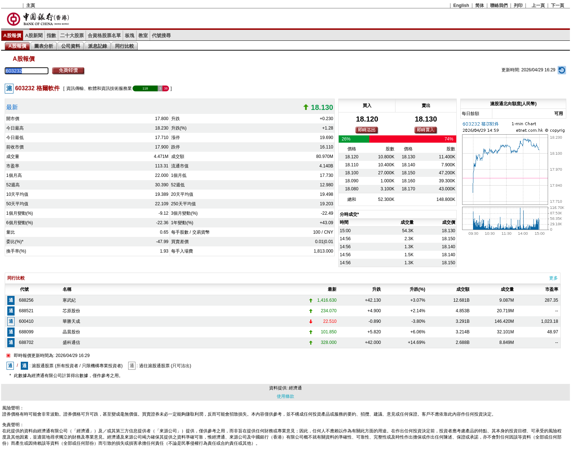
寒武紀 (69, 300)
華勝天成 (71, 321)
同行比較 (124, 46)
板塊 (129, 35)
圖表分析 (43, 46)
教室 (143, 35)
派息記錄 (97, 46)
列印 (518, 5)
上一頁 (538, 5)
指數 (51, 35)
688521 (26, 310)
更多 (553, 278)
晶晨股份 (71, 331)
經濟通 (295, 387)
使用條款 (285, 396)
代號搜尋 (161, 35)
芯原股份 (71, 310)
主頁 (30, 5)
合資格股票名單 (104, 35)
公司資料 (70, 46)
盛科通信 (71, 342)
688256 (26, 300)
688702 (26, 342)
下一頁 (557, 5)
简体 (479, 5)
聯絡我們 (499, 5)
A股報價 (12, 35)
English (461, 5)
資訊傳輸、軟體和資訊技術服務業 (99, 88)
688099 (26, 331)
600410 (26, 321)
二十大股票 (72, 35)
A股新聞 (34, 35)
